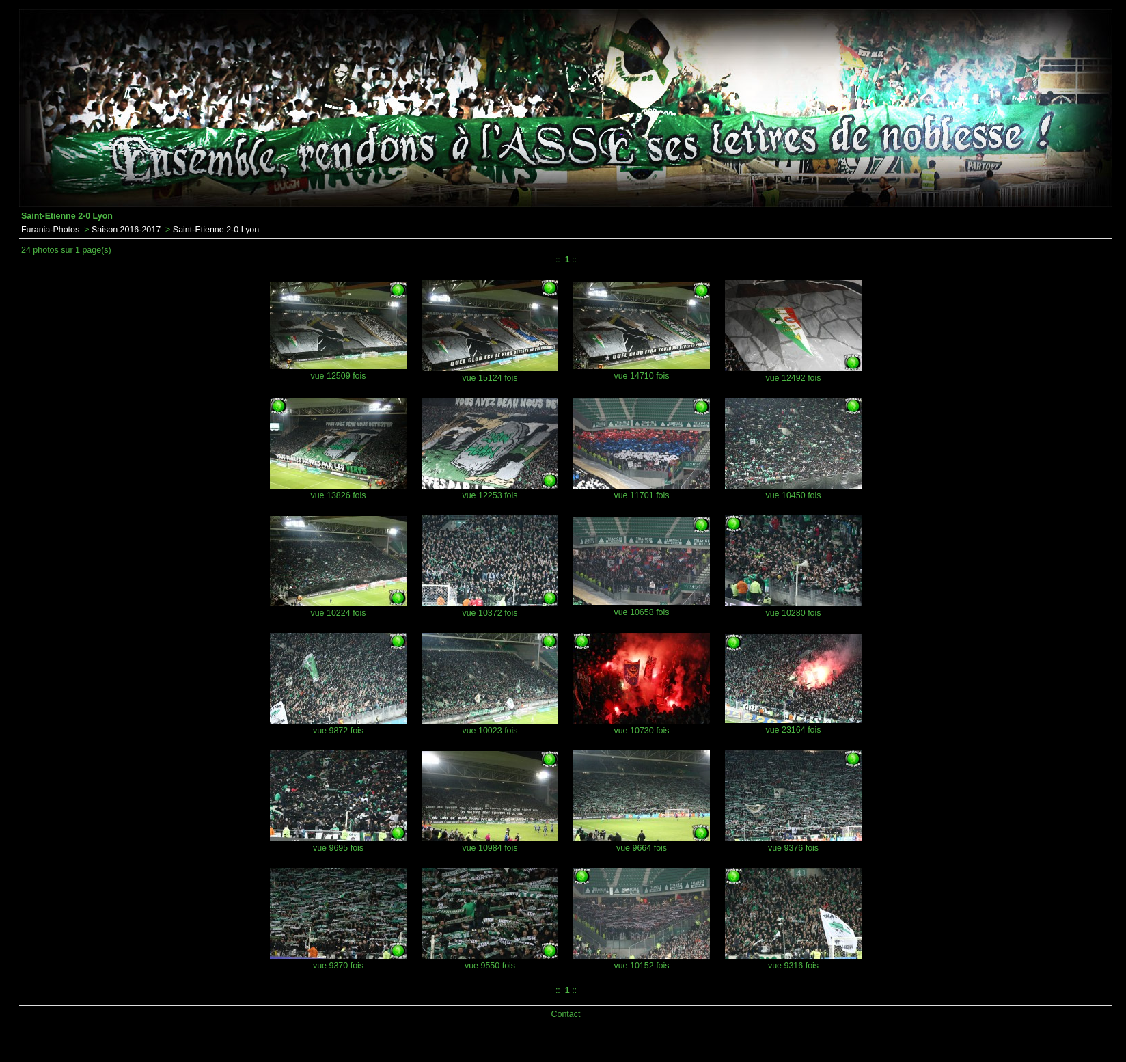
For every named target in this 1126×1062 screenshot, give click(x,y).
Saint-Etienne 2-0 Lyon (216, 229)
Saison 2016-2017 (126, 229)
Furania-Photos (50, 229)
